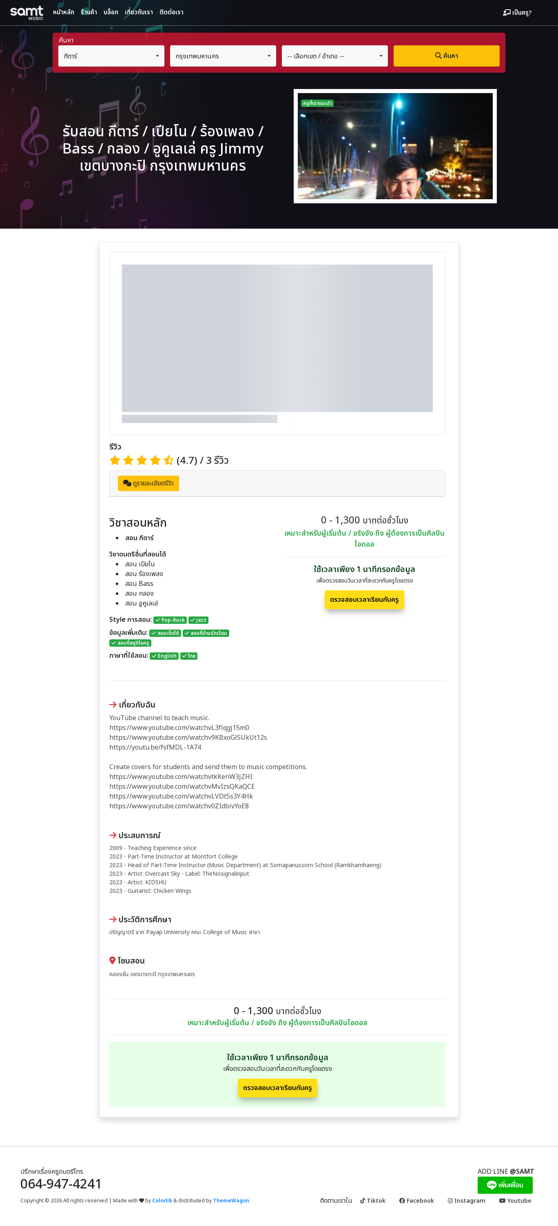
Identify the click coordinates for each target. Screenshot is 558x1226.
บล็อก (111, 12)
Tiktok (372, 1201)
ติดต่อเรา (171, 12)
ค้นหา (446, 56)
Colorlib (162, 1201)
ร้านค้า (89, 12)
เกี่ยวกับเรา (139, 12)
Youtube (515, 1201)
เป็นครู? (517, 13)
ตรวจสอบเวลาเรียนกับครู (364, 600)
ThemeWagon (231, 1201)
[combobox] (111, 56)
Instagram (466, 1201)
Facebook (416, 1201)
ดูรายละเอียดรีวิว (148, 483)
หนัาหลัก (63, 12)
